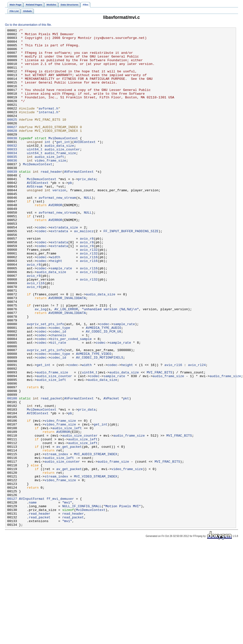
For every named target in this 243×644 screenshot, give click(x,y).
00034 (12, 178)
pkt (126, 472)
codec (42, 267)
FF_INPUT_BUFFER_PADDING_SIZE (131, 272)
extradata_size (64, 267)
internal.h (48, 129)
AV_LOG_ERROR (66, 365)
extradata (59, 272)
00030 (12, 160)
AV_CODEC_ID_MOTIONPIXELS (99, 423)
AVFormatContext (79, 200)
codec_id (58, 392)
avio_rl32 (88, 294)
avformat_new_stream (57, 231)
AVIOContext (85, 165)
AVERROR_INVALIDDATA (67, 352)
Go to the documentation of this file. (28, 25)
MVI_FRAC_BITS (159, 441)
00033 (12, 173)
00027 (12, 147)
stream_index (56, 539)
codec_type (60, 388)
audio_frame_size (60, 178)
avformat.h (48, 124)
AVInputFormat (32, 593)
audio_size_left (49, 182)
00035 (12, 182)
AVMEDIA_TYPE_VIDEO (93, 419)
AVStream (34, 218)
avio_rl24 (197, 432)
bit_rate (58, 405)
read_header (51, 200)
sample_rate (61, 316)
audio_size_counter (62, 173)
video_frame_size (50, 187)
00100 (12, 472)
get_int (63, 165)
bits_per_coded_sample (71, 401)
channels (58, 396)
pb (70, 214)
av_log (41, 365)
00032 (12, 169)
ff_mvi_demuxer (60, 593)
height (56, 307)
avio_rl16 (88, 303)
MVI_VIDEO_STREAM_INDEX (95, 566)
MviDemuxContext (63, 160)
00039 (12, 200)
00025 (12, 138)
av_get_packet (69, 530)
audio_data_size (59, 169)
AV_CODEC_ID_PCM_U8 (103, 392)
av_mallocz (84, 272)
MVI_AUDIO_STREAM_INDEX (95, 539)
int (48, 165)
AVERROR (55, 240)
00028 (12, 151)
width (55, 303)
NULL (88, 231)
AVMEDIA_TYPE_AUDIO (103, 388)
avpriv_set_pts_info (45, 383)
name (33, 597)
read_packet (51, 472)
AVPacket (111, 472)
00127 (12, 593)
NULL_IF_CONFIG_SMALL (82, 602)
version (59, 223)
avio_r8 (87, 281)
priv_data (87, 209)
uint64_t (34, 173)
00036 (12, 187)
